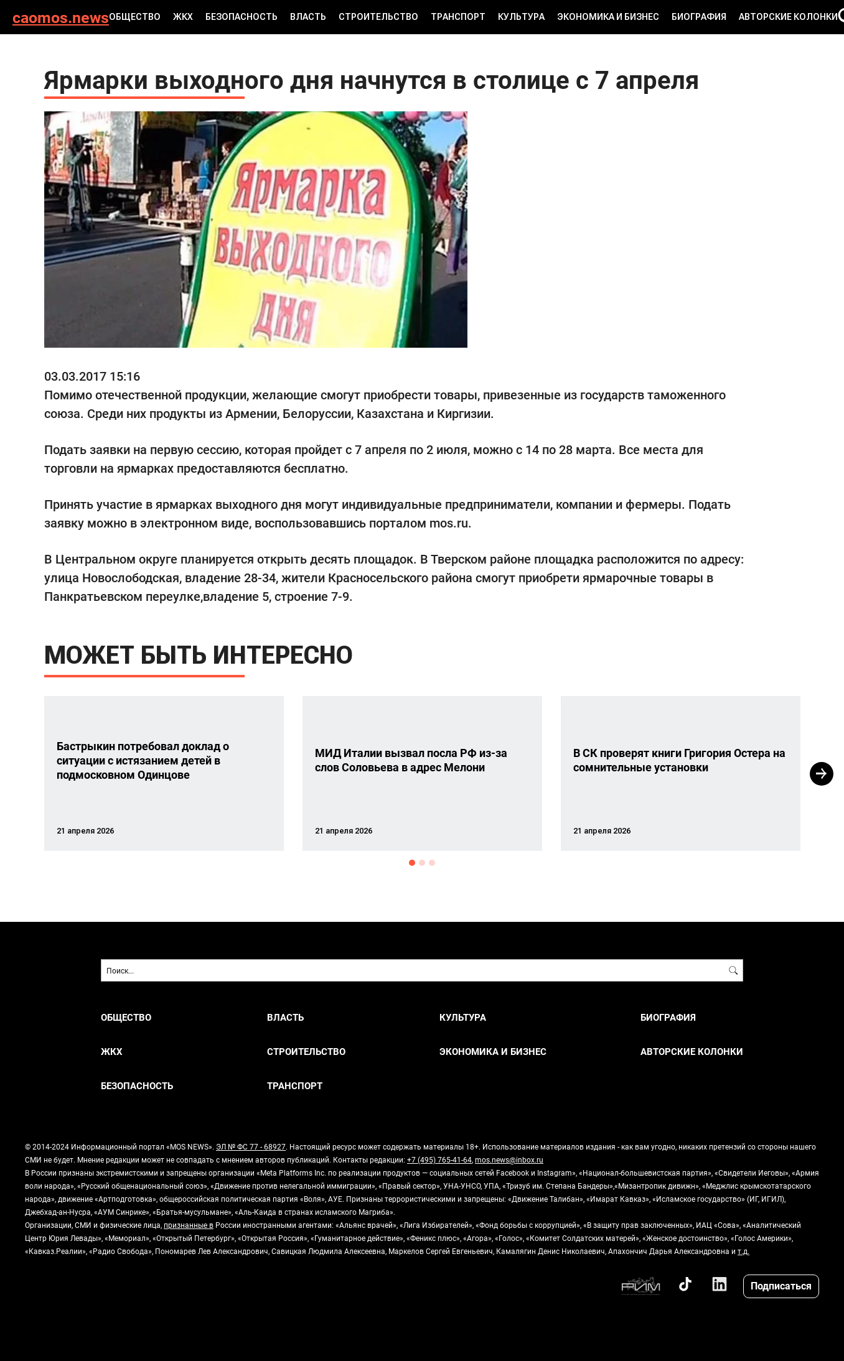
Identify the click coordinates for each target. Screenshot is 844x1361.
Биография (699, 17)
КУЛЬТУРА (521, 17)
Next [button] (821, 774)
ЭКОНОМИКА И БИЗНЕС (608, 17)
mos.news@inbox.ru (509, 1159)
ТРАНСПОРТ (458, 17)
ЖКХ (183, 17)
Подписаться (781, 1285)
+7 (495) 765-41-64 (439, 1159)
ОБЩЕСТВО (135, 17)
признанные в (188, 1225)
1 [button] (412, 863)
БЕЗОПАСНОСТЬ (241, 17)
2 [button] (422, 863)
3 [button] (432, 863)
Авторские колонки (788, 17)
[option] (164, 773)
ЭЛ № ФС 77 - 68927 (251, 1146)
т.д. (743, 1251)
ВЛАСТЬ (308, 17)
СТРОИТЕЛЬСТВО (378, 17)
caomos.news (60, 17)
